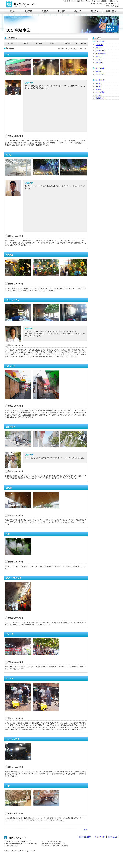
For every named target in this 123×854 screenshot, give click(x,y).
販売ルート (99, 47)
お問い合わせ (112, 837)
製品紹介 (98, 89)
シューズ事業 (100, 68)
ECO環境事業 (100, 80)
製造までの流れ (101, 50)
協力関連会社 (100, 98)
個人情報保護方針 (85, 837)
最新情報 (98, 83)
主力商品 (98, 59)
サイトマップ (99, 837)
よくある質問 (100, 74)
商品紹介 (98, 71)
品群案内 (98, 56)
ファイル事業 (100, 41)
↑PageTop (85, 829)
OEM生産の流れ (101, 53)
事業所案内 (99, 62)
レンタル (98, 95)
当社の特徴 (99, 45)
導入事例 (98, 86)
